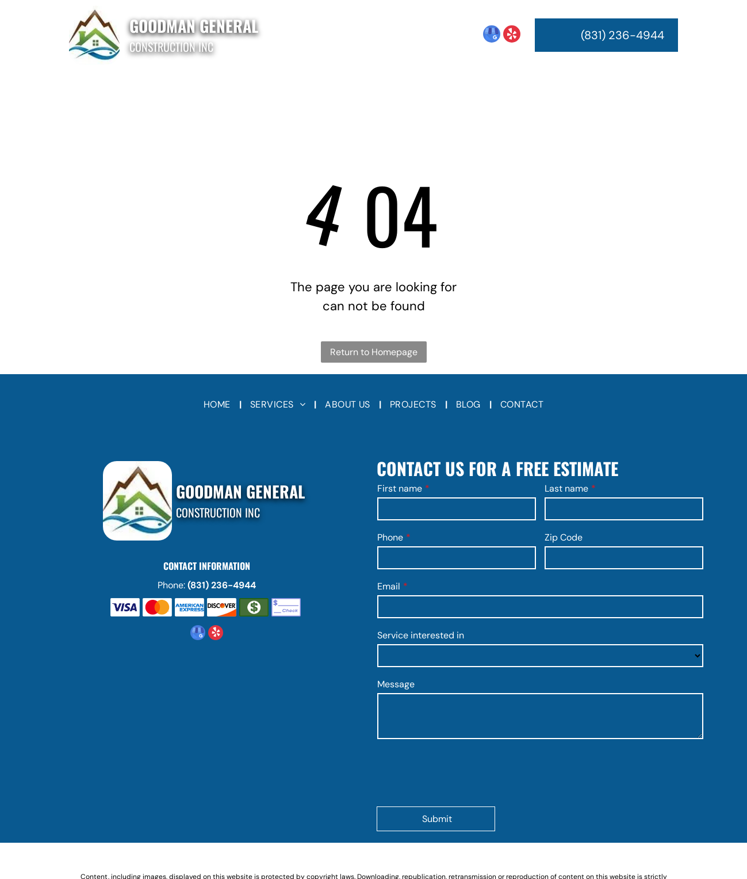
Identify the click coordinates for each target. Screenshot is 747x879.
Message (396, 684)
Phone (390, 537)
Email (388, 586)
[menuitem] (223, 89)
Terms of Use (367, 833)
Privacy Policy (416, 833)
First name (399, 488)
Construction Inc (171, 46)
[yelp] (511, 35)
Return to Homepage (373, 352)
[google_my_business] (491, 35)
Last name (566, 488)
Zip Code (564, 537)
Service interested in (420, 635)
